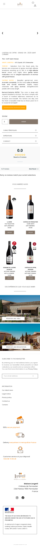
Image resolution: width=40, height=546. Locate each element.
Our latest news (7, 390)
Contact (6, 141)
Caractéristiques (10, 130)
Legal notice (6, 394)
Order (23, 122)
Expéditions (7, 136)
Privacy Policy (32, 369)
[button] (20, 130)
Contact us (6, 401)
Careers (5, 405)
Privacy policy (7, 397)
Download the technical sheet (14, 107)
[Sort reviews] (33, 169)
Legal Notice (16, 544)
